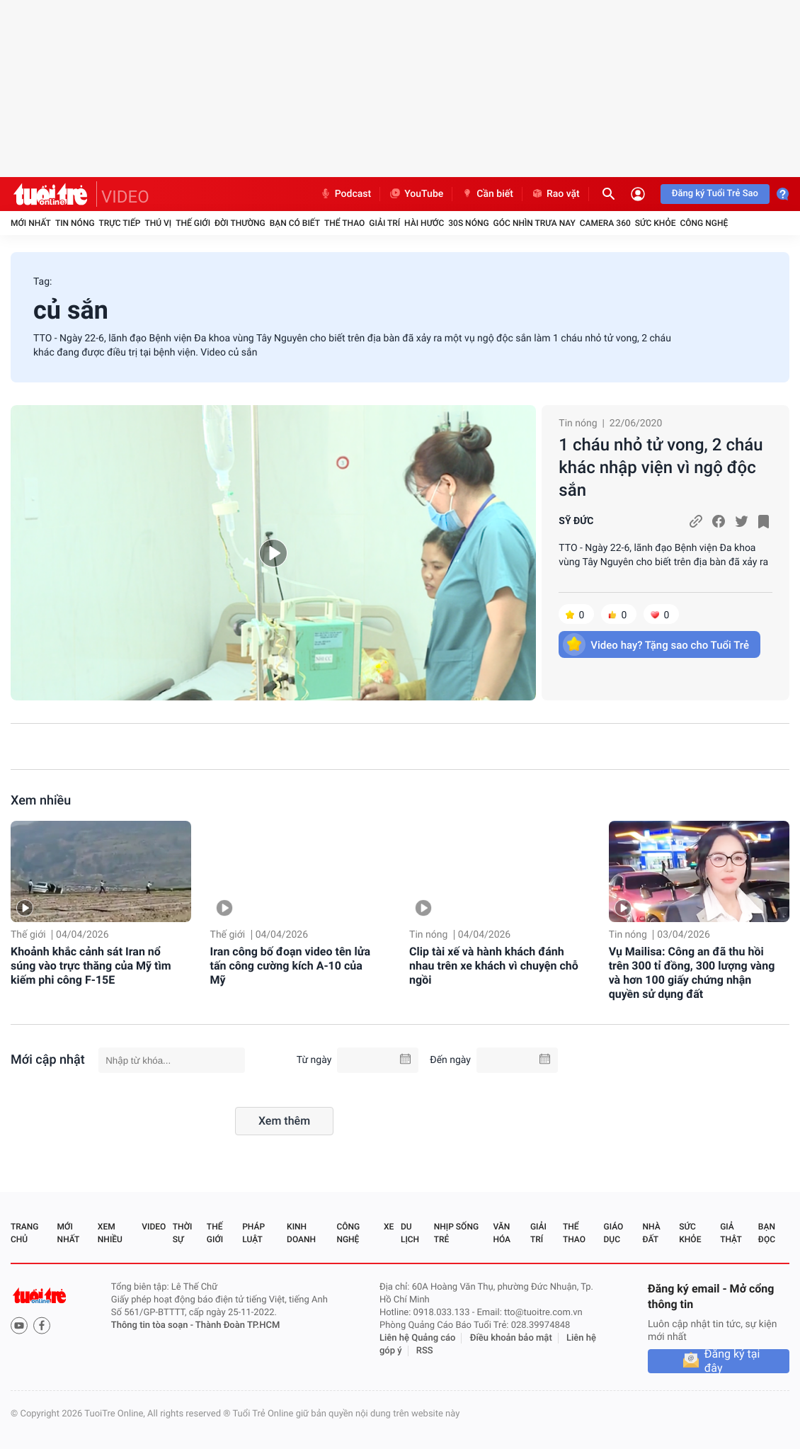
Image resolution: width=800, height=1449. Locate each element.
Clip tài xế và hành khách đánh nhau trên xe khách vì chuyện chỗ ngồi (493, 966)
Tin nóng (75, 223)
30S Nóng (468, 223)
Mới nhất (31, 223)
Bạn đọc (766, 1233)
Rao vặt (555, 194)
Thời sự (183, 1233)
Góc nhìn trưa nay (534, 223)
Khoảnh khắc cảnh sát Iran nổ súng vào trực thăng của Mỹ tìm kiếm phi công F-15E (91, 966)
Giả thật (730, 1233)
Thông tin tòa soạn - (153, 1325)
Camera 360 (605, 223)
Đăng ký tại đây (732, 1361)
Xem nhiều (41, 800)
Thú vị (157, 223)
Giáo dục (614, 1233)
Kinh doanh (301, 1233)
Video (154, 1227)
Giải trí (384, 223)
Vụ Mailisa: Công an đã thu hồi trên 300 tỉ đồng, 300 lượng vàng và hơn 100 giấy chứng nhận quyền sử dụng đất (692, 973)
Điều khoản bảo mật (511, 1338)
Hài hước (424, 223)
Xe (389, 1227)
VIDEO (125, 197)
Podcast (345, 194)
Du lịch (410, 1233)
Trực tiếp (120, 223)
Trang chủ (24, 1233)
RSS (424, 1351)
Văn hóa (501, 1233)
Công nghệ (704, 223)
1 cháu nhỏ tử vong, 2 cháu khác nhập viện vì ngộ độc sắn (660, 467)
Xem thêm (284, 1120)
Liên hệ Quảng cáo (417, 1338)
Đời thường (240, 223)
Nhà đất (651, 1233)
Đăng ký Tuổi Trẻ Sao (715, 193)
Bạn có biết (295, 223)
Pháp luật (253, 1233)
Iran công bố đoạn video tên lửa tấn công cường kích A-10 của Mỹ (290, 966)
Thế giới (193, 223)
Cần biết (487, 194)
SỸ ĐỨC (576, 521)
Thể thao (344, 223)
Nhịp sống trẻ (456, 1233)
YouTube (416, 194)
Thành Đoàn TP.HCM (237, 1325)
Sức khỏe (655, 223)
